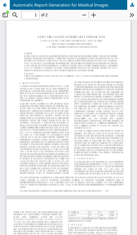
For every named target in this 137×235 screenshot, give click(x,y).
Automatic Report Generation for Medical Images (60, 5)
